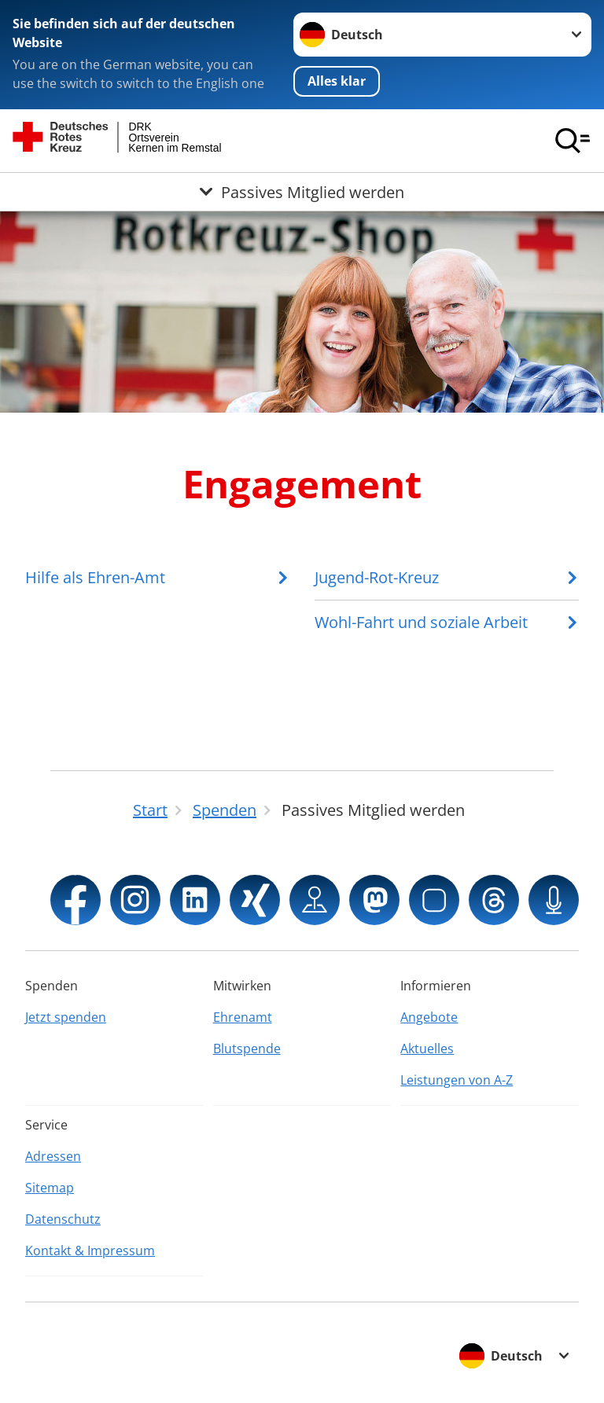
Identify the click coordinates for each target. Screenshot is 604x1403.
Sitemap (49, 1187)
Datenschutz (63, 1219)
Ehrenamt (242, 1017)
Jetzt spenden (65, 1017)
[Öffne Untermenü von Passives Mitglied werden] (302, 192)
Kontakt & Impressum (90, 1250)
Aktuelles (427, 1048)
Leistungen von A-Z (456, 1080)
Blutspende (247, 1048)
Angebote (429, 1017)
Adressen (53, 1156)
